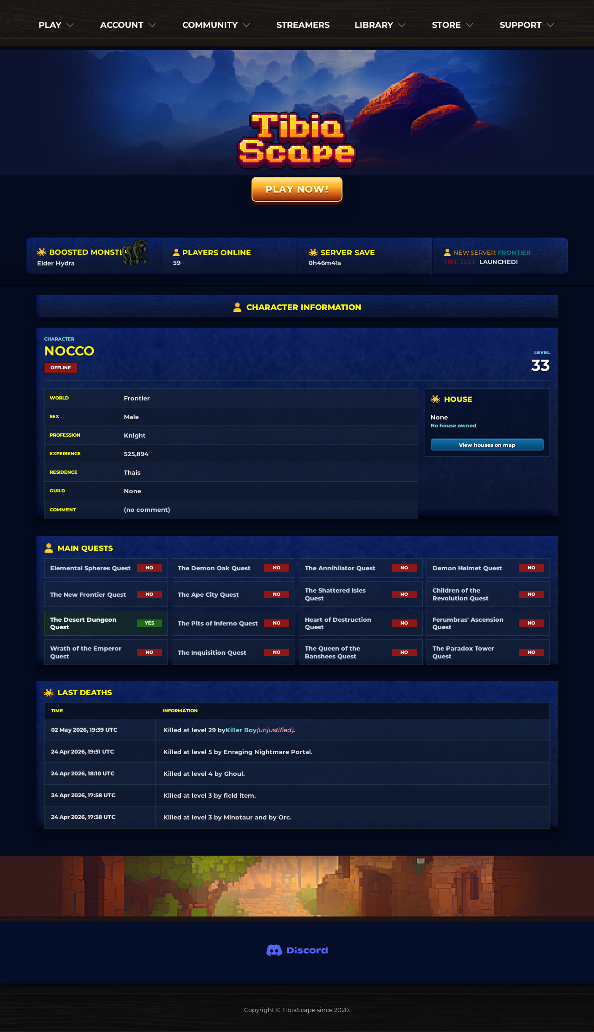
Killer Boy (241, 730)
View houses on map (487, 445)
